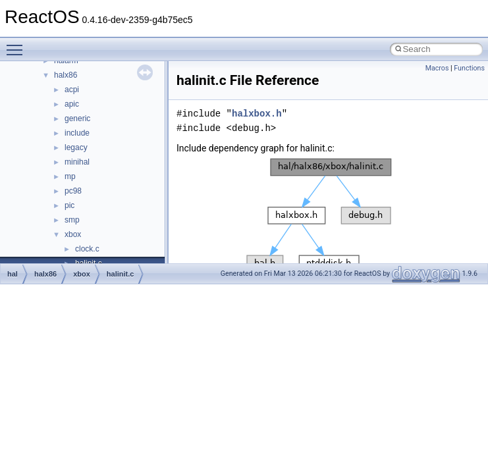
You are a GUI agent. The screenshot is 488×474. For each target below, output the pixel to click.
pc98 (73, 191)
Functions (469, 68)
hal (12, 274)
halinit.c (120, 274)
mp (70, 176)
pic (69, 205)
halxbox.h (257, 113)
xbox (73, 234)
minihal (77, 162)
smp (72, 219)
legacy (76, 147)
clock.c (87, 248)
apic (72, 104)
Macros (437, 68)
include (77, 133)
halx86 (65, 75)
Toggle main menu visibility (18, 44)
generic (77, 118)
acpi (72, 89)
